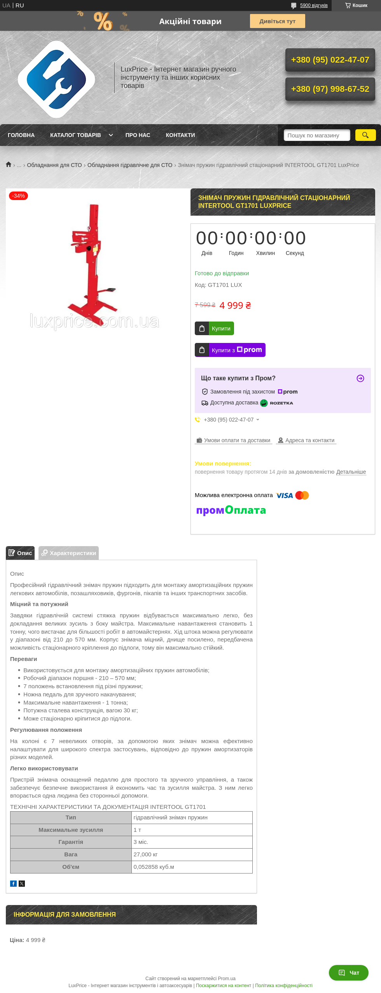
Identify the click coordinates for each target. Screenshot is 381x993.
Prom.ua (227, 978)
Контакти (180, 135)
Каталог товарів (75, 135)
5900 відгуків (314, 5)
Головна (21, 135)
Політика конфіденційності (284, 985)
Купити (221, 328)
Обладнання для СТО (54, 165)
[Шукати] (365, 135)
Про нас (138, 135)
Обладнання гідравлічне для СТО (129, 165)
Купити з (237, 349)
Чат (348, 972)
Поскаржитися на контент (223, 985)
